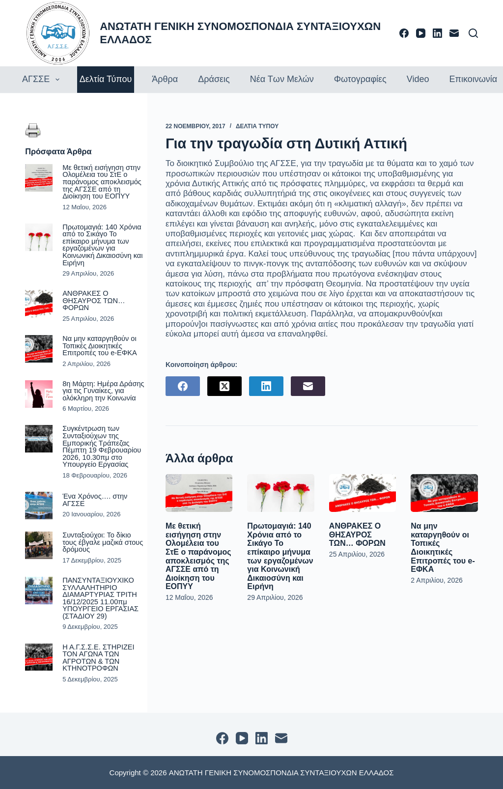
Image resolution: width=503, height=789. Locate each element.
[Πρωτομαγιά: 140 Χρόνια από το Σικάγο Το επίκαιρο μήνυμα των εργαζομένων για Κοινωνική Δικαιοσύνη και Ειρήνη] (280, 493)
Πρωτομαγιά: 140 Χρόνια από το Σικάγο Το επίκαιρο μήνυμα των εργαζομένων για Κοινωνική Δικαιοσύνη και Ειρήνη (280, 556)
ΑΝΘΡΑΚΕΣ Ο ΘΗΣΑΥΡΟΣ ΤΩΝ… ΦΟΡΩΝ (357, 534)
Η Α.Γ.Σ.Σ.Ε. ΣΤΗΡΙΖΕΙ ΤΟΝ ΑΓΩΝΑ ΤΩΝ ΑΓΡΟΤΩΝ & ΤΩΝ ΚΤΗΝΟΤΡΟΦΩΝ (98, 658)
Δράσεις (213, 79)
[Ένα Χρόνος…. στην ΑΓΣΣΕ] (39, 505)
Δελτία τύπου (106, 79)
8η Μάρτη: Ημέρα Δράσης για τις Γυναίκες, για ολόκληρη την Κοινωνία (103, 391)
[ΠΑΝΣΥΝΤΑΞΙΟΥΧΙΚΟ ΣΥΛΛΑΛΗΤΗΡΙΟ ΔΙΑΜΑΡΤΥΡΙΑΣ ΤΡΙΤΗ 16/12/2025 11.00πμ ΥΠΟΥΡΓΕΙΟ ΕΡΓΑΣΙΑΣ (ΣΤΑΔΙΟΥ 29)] (39, 590)
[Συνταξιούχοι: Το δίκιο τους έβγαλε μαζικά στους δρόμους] (39, 545)
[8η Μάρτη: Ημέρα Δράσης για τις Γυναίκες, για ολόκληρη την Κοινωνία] (39, 394)
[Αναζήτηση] (473, 33)
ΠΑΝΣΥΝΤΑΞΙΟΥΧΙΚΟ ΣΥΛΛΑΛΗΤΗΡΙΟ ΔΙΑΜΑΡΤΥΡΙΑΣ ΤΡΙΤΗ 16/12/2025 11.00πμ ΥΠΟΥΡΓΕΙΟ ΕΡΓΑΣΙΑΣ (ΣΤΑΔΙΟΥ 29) (100, 598)
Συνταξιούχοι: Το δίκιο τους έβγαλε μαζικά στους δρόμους (102, 542)
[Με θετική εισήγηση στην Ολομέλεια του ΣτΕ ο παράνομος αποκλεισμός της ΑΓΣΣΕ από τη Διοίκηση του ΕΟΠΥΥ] (199, 493)
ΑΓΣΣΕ (42, 79)
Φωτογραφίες (360, 79)
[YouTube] (420, 33)
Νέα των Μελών (282, 79)
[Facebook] (404, 33)
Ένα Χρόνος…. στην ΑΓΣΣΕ (94, 499)
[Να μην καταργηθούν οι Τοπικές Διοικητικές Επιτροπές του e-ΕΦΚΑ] (444, 493)
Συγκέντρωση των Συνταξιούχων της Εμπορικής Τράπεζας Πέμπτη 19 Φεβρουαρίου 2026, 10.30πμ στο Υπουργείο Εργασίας (101, 446)
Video (418, 79)
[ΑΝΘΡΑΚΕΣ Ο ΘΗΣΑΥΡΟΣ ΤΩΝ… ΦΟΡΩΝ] (362, 493)
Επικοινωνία (473, 79)
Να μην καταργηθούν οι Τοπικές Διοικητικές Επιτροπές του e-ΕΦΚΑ (443, 547)
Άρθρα (165, 79)
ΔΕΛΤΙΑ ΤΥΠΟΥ (257, 126)
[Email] (454, 33)
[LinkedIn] (437, 33)
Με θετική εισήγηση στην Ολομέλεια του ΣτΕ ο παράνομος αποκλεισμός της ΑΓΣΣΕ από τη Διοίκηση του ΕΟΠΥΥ (198, 556)
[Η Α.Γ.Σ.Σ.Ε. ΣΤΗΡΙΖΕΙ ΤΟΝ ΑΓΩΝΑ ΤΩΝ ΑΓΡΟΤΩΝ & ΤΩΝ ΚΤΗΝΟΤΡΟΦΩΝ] (39, 657)
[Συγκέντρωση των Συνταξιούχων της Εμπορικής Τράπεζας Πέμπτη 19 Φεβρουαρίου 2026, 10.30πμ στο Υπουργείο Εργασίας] (39, 438)
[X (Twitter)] (224, 386)
